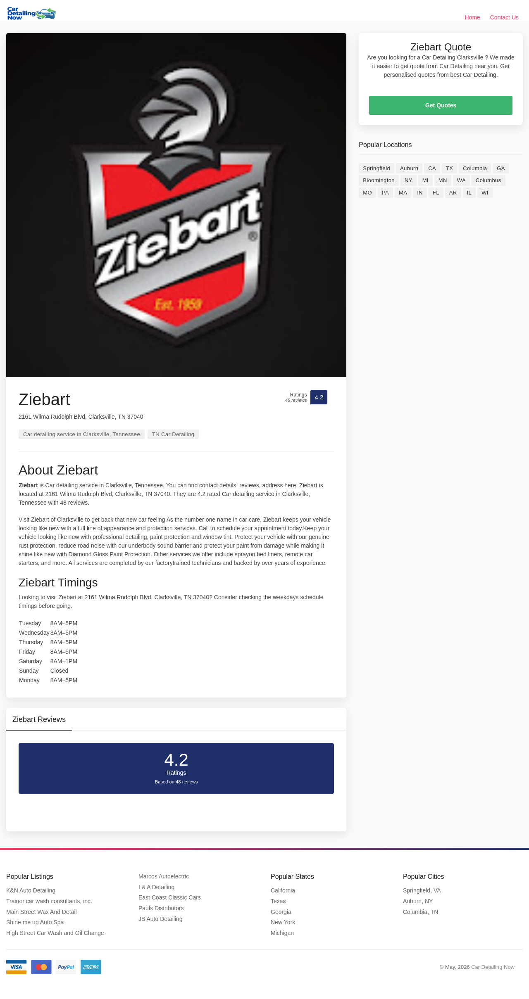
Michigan (282, 933)
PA (385, 193)
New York (283, 922)
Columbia (475, 168)
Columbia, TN (420, 912)
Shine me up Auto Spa (35, 922)
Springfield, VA (422, 890)
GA (501, 168)
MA (403, 193)
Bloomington (379, 180)
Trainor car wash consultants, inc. (49, 901)
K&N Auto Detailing (30, 890)
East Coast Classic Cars (169, 897)
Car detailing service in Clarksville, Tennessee (81, 434)
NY (408, 180)
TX (449, 168)
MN (442, 180)
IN (420, 193)
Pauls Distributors (161, 908)
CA (432, 168)
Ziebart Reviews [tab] (39, 719)
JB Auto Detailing (160, 919)
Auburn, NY (418, 901)
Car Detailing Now (493, 967)
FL (436, 193)
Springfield (376, 168)
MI (425, 180)
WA (461, 180)
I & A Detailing (156, 887)
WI (484, 193)
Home (472, 17)
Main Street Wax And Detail (41, 912)
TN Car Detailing (173, 434)
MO (367, 193)
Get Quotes (440, 105)
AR (453, 193)
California (283, 890)
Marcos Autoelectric (163, 876)
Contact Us (504, 17)
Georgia (281, 912)
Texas (278, 901)
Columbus (488, 180)
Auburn (409, 168)
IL (469, 193)
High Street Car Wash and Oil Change (55, 933)
